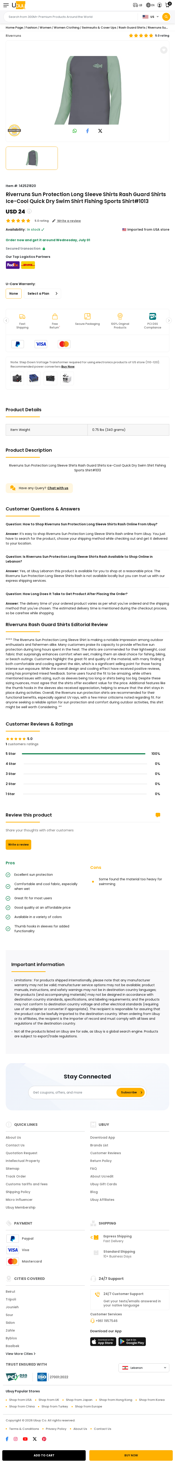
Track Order (16, 1176)
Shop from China (22, 1406)
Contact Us (15, 1145)
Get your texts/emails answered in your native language (132, 1303)
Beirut (10, 1291)
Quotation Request (21, 1153)
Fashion (31, 27)
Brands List (99, 1145)
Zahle (10, 1330)
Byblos (11, 1338)
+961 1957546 (107, 1321)
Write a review (18, 844)
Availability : (16, 229)
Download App (102, 1137)
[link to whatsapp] (75, 131)
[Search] (166, 17)
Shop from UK (49, 1400)
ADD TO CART (44, 1455)
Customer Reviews (105, 1153)
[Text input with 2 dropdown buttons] (72, 17)
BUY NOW (131, 1455)
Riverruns (13, 35)
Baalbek (12, 1346)
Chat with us (57, 488)
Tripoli (11, 1299)
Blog (94, 1192)
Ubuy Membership (21, 1207)
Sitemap (12, 1168)
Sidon (10, 1322)
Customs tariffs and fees (27, 1184)
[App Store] (104, 1343)
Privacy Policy (56, 1429)
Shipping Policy (18, 1192)
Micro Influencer (19, 1199)
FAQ (93, 1168)
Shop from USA (20, 1400)
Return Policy (101, 1161)
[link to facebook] (87, 131)
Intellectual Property (23, 1161)
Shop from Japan (79, 1400)
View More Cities (20, 1353)
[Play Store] (132, 1343)
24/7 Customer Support (123, 1294)
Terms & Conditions (24, 1429)
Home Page (14, 27)
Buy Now (68, 366)
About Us (13, 1137)
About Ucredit (101, 1176)
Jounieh (12, 1307)
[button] (138, 5)
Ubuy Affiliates (102, 1199)
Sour (9, 1315)
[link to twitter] (100, 131)
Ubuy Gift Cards (103, 1184)
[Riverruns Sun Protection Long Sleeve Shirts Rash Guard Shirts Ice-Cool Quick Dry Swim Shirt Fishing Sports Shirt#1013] (87, 90)
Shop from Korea (152, 1400)
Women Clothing (66, 27)
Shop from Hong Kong (115, 1400)
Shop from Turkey (54, 1406)
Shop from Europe (88, 1406)
